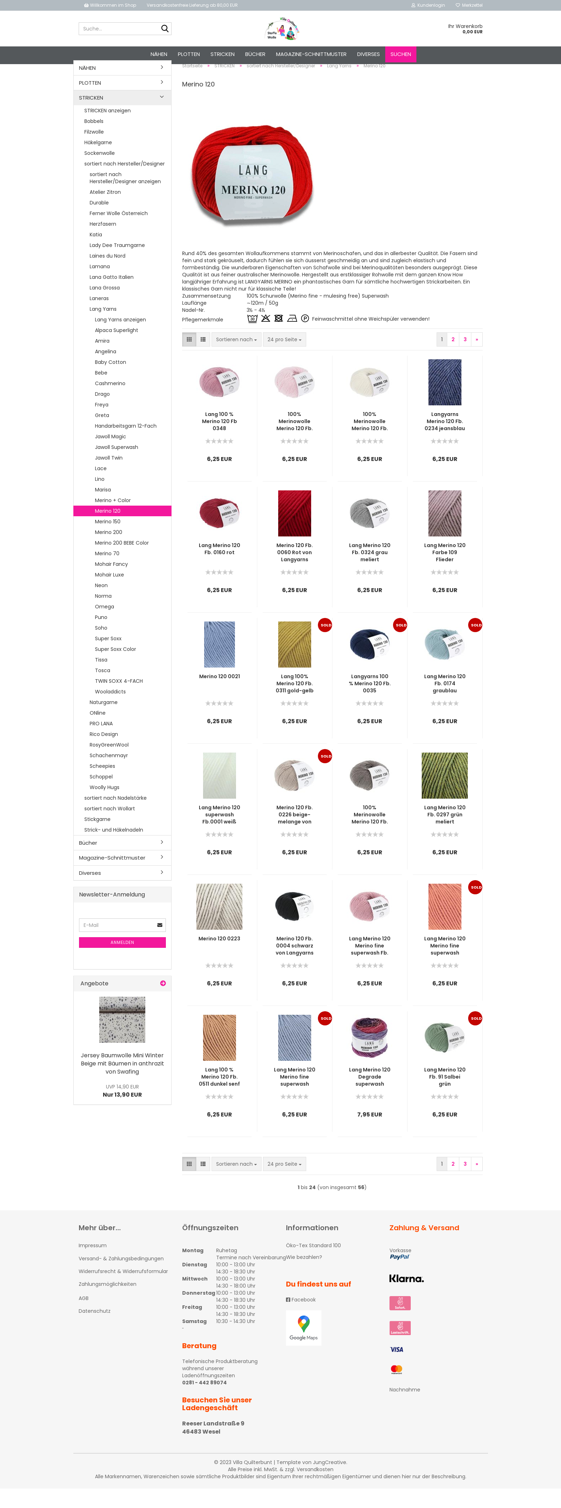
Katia (96, 254)
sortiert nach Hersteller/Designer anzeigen (125, 197)
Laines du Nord (107, 275)
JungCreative (329, 1481)
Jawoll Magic (110, 456)
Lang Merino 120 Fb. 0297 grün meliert (445, 834)
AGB (84, 1318)
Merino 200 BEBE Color (122, 562)
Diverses (368, 54)
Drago (102, 413)
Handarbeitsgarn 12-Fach (126, 445)
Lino (100, 498)
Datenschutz (95, 1330)
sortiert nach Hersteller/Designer (124, 183)
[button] (189, 359)
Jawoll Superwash (116, 466)
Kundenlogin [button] (428, 5)
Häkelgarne (98, 161)
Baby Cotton (110, 381)
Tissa (101, 679)
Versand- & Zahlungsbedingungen (121, 1278)
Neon (101, 604)
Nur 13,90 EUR (122, 1111)
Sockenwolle (99, 172)
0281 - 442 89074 (204, 1402)
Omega (104, 626)
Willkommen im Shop (110, 5)
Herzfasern (103, 243)
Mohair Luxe (109, 594)
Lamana (100, 285)
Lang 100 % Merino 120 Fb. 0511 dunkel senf (219, 1096)
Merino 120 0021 (219, 696)
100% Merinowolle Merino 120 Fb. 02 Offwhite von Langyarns (370, 441)
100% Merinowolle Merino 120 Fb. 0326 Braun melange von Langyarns (370, 834)
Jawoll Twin (109, 477)
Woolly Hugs (104, 806)
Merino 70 (107, 572)
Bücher (255, 54)
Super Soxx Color (115, 668)
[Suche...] (165, 29)
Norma (103, 615)
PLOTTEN (189, 54)
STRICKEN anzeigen (107, 130)
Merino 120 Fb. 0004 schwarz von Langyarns (295, 965)
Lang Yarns (103, 328)
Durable (99, 222)
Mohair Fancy (111, 583)
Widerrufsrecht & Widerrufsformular (123, 1290)
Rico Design (104, 753)
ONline (98, 732)
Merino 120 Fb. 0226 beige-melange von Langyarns (294, 834)
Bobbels (93, 140)
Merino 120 (107, 530)
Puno (101, 636)
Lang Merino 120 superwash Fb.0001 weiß (219, 834)
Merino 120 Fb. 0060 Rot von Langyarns (294, 572)
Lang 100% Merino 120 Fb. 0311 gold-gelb (295, 703)
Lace (101, 487)
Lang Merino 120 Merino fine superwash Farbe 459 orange (445, 965)
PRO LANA (101, 743)
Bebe (101, 392)
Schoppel (101, 796)
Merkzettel (469, 5)
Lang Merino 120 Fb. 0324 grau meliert (370, 572)
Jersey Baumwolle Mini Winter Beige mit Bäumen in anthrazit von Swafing (122, 1083)
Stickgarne (97, 838)
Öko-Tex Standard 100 (313, 1265)
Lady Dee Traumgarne (117, 264)
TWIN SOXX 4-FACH (119, 700)
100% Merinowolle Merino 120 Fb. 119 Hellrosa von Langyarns (295, 441)
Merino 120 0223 (219, 958)
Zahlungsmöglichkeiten (107, 1303)
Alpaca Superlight (116, 349)
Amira (102, 360)
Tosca (102, 689)
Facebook (301, 1319)
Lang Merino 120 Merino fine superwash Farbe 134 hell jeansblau (294, 1096)
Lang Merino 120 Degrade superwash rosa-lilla (370, 1096)
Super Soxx (108, 658)
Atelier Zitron (105, 211)
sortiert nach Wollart (109, 828)
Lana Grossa (105, 307)
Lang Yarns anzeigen (120, 339)
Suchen (401, 54)
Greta (102, 434)
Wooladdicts (110, 711)
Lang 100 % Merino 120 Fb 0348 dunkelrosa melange (219, 441)
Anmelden (122, 962)
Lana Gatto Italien (112, 296)
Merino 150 (107, 541)
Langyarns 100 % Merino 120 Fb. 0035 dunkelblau (370, 703)
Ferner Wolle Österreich (119, 232)
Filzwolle (94, 151)
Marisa (103, 509)
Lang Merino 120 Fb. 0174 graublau (445, 703)
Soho (101, 647)
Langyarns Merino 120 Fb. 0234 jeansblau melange (445, 441)
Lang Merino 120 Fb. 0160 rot (219, 569)
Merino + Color (113, 519)
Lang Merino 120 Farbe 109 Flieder (445, 572)
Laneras (99, 317)
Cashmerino (110, 402)
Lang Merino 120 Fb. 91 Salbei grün (445, 1096)
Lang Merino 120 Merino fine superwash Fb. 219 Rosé (370, 965)
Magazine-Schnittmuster (311, 54)
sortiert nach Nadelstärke (115, 817)
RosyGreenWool (109, 764)
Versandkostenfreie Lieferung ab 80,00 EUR (192, 5)
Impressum (93, 1265)
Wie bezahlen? (304, 1276)
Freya (101, 424)
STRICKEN (223, 54)
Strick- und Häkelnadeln (113, 849)
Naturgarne (104, 721)
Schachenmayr (109, 774)
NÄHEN (159, 54)
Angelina (105, 371)
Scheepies (102, 785)
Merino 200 (108, 551)
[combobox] (237, 359)
